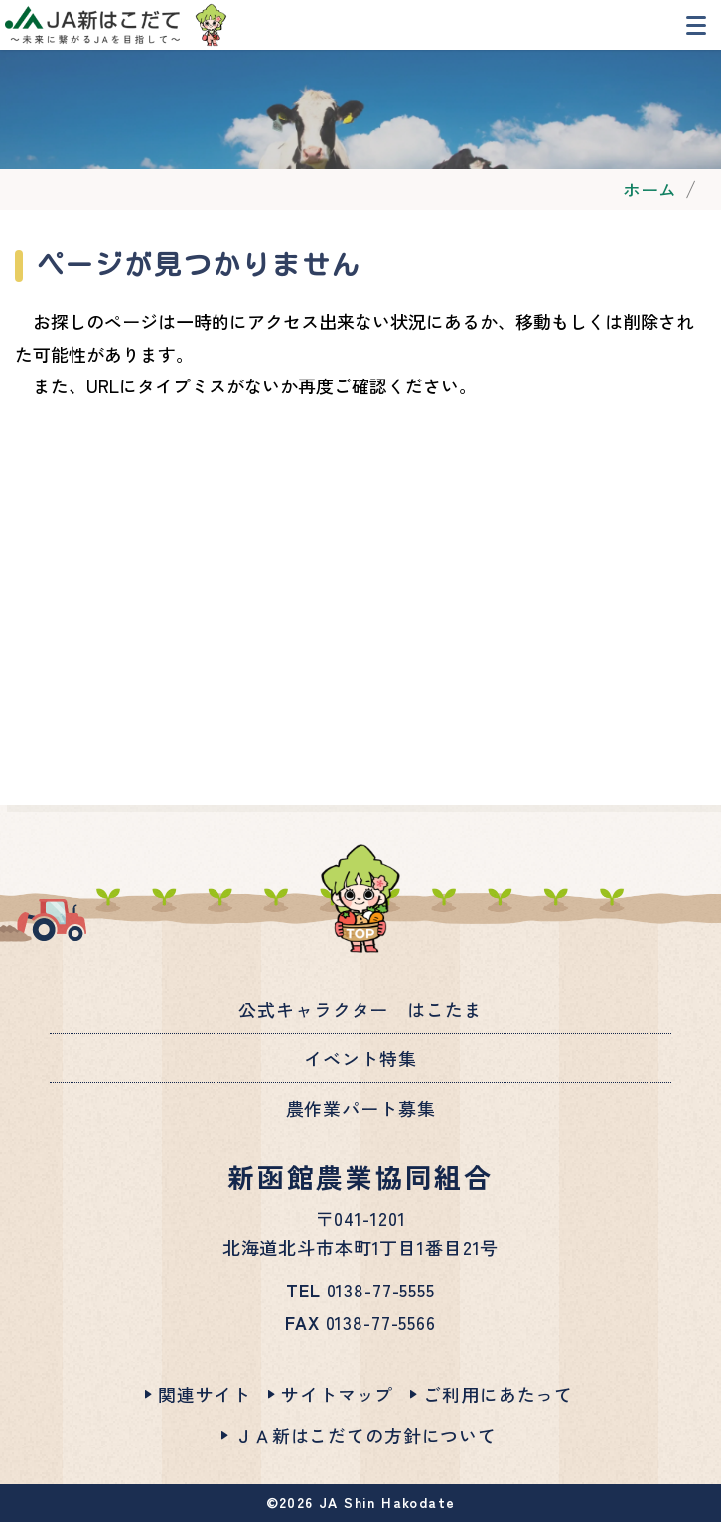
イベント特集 (360, 1058)
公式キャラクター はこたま (360, 1009)
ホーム (649, 189)
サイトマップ (337, 1394)
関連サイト (204, 1394)
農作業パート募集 (361, 1108)
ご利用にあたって (498, 1394)
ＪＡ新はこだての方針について (365, 1434)
